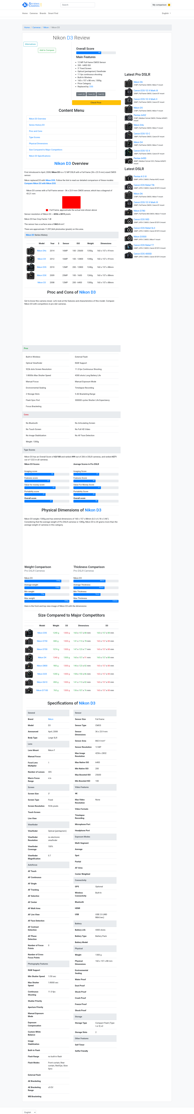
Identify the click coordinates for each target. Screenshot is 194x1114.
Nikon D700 (42, 649)
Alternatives (30, 44)
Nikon (46, 27)
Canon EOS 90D (141, 219)
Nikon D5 (138, 108)
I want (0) (81, 94)
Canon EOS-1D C (142, 133)
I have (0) (91, 94)
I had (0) (101, 94)
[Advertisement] (71, 326)
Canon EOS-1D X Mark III (146, 90)
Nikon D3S (50, 180)
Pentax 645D (140, 158)
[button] (96, 102)
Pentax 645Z (140, 115)
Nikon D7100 (42, 690)
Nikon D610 (42, 682)
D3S (91, 86)
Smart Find (53, 13)
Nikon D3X (41, 275)
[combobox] (77, 4)
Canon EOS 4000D (143, 253)
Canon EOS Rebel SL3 (144, 228)
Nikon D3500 (140, 236)
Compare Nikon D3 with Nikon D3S (40, 183)
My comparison (161, 5)
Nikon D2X (42, 674)
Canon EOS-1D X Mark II (145, 99)
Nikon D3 (42, 282)
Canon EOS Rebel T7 (144, 245)
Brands (43, 13)
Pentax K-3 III (140, 176)
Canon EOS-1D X (142, 150)
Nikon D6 (138, 82)
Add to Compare (47, 50)
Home (25, 13)
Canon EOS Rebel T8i (144, 185)
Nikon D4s (41, 251)
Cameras (34, 13)
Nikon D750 (42, 641)
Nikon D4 (42, 259)
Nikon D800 (42, 666)
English (165, 13)
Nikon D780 (139, 211)
